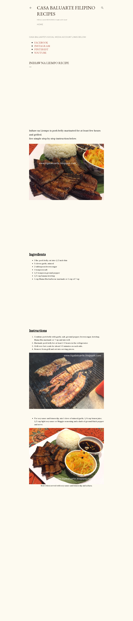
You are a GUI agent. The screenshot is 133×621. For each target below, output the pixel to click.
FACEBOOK (41, 42)
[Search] (102, 7)
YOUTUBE (40, 52)
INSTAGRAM (42, 46)
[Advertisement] (66, 98)
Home (40, 24)
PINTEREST (41, 49)
